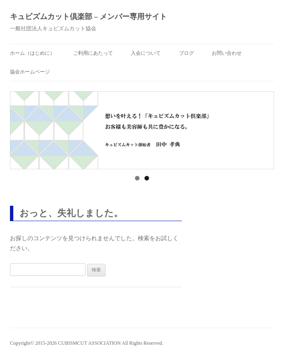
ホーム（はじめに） (32, 53)
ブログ (186, 53)
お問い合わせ (227, 53)
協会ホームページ (30, 72)
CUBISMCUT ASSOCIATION (89, 343)
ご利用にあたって (93, 53)
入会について (146, 53)
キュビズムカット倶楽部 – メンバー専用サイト (88, 16)
